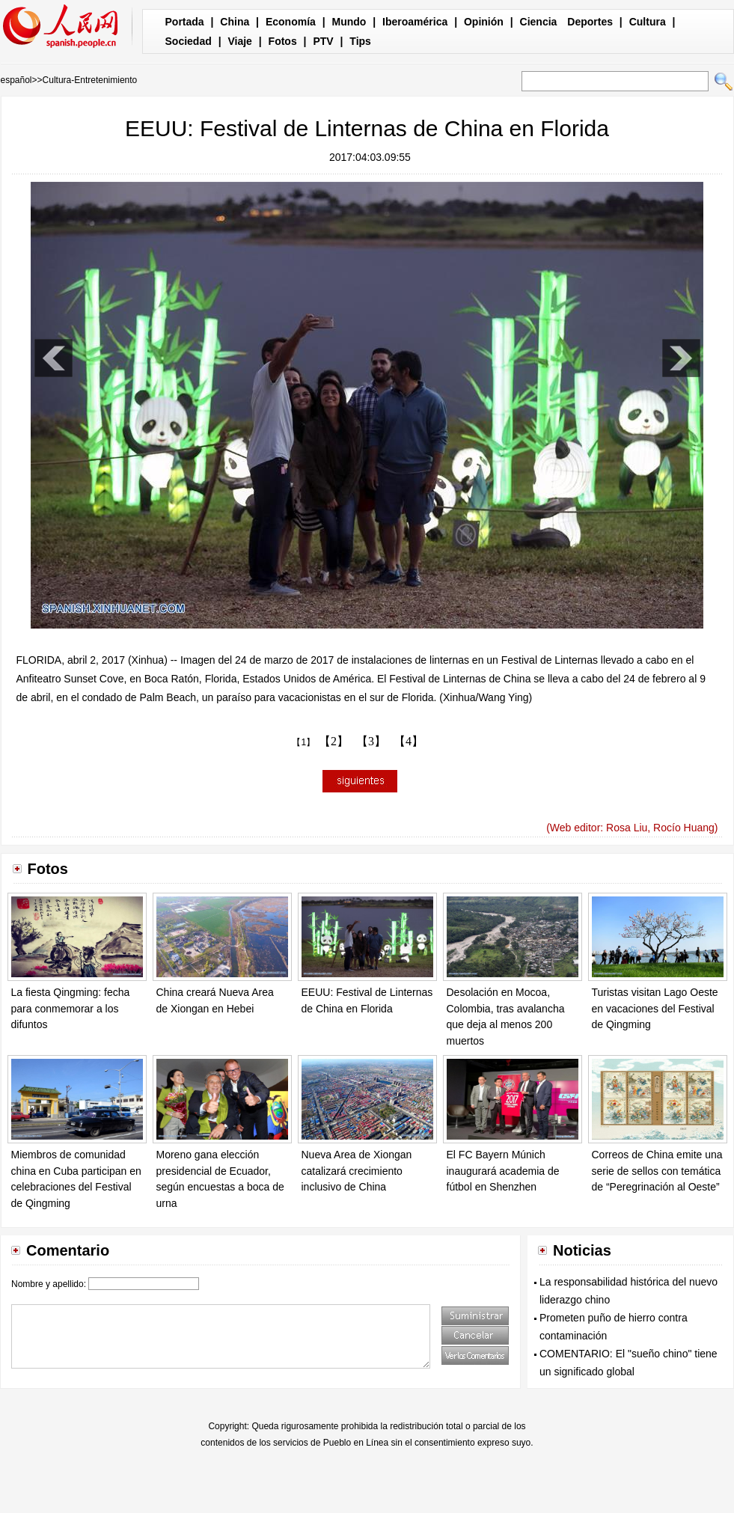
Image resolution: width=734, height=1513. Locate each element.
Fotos (283, 41)
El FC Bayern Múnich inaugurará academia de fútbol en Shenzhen (503, 1171)
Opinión (484, 22)
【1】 (303, 742)
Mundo (349, 22)
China (234, 22)
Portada (184, 22)
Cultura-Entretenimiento (90, 80)
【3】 (371, 741)
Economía (291, 22)
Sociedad (188, 41)
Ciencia (538, 22)
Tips (360, 41)
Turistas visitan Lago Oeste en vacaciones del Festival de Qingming (655, 1008)
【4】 (408, 741)
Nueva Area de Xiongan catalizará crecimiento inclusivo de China (357, 1171)
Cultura (647, 22)
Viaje (239, 41)
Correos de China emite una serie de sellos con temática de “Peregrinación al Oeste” (657, 1171)
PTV (323, 41)
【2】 (334, 741)
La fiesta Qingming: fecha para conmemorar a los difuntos (70, 1008)
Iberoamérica (414, 22)
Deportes (590, 22)
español (16, 80)
